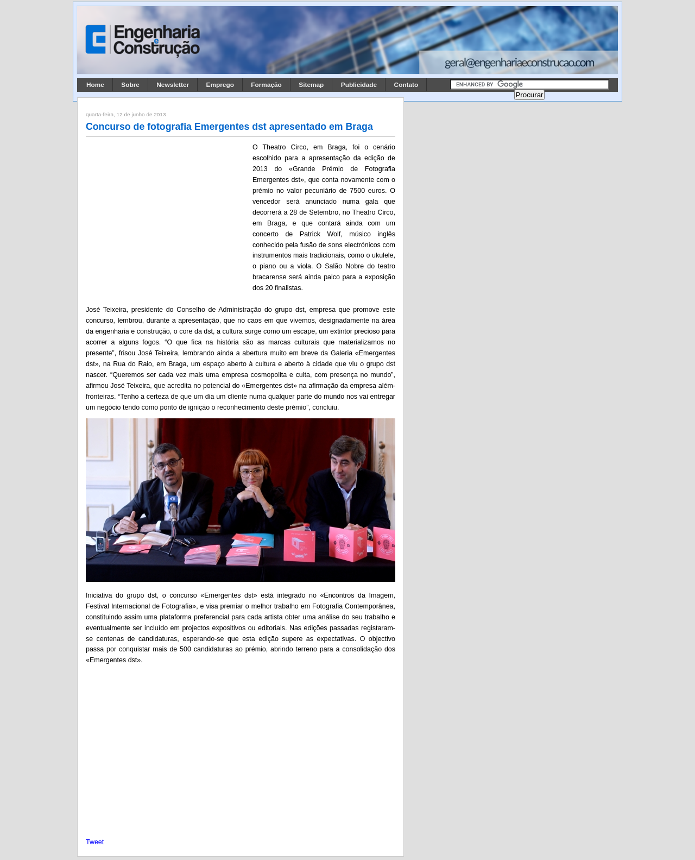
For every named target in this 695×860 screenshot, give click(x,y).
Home (95, 85)
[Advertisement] (167, 213)
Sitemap (311, 85)
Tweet (95, 842)
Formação (266, 85)
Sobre (130, 85)
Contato (406, 85)
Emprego (220, 85)
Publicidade (359, 85)
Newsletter (172, 85)
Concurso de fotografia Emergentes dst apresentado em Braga (229, 126)
